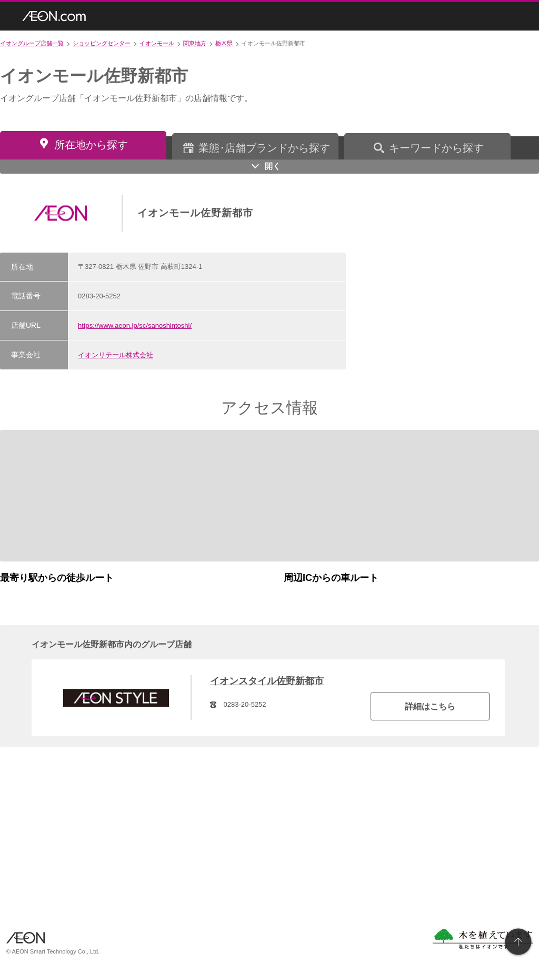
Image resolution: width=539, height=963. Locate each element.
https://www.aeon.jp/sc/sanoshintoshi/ (135, 325)
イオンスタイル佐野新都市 (267, 681)
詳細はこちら (430, 706)
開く (273, 166)
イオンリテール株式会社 (115, 355)
